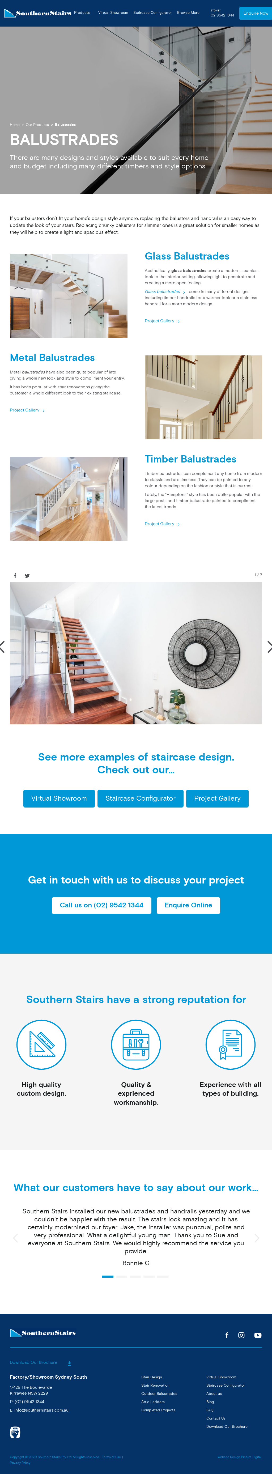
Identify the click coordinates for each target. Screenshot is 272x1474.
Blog (210, 1402)
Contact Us (216, 1418)
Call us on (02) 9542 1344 (101, 905)
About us (214, 1393)
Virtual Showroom (113, 12)
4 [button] (149, 1277)
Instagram (241, 1335)
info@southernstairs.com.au (41, 1410)
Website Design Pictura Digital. (240, 1457)
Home (15, 124)
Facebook (227, 1335)
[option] (136, 1240)
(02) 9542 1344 (29, 1401)
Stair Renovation (155, 1385)
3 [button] (135, 1277)
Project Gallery (159, 321)
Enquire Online (188, 905)
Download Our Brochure (40, 1362)
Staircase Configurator (152, 12)
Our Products (37, 124)
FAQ (210, 1410)
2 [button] (121, 1277)
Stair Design (151, 1377)
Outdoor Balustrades (159, 1393)
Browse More (188, 12)
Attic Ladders (153, 1402)
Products (82, 12)
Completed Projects (158, 1410)
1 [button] (107, 1277)
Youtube (258, 1335)
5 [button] (163, 1277)
